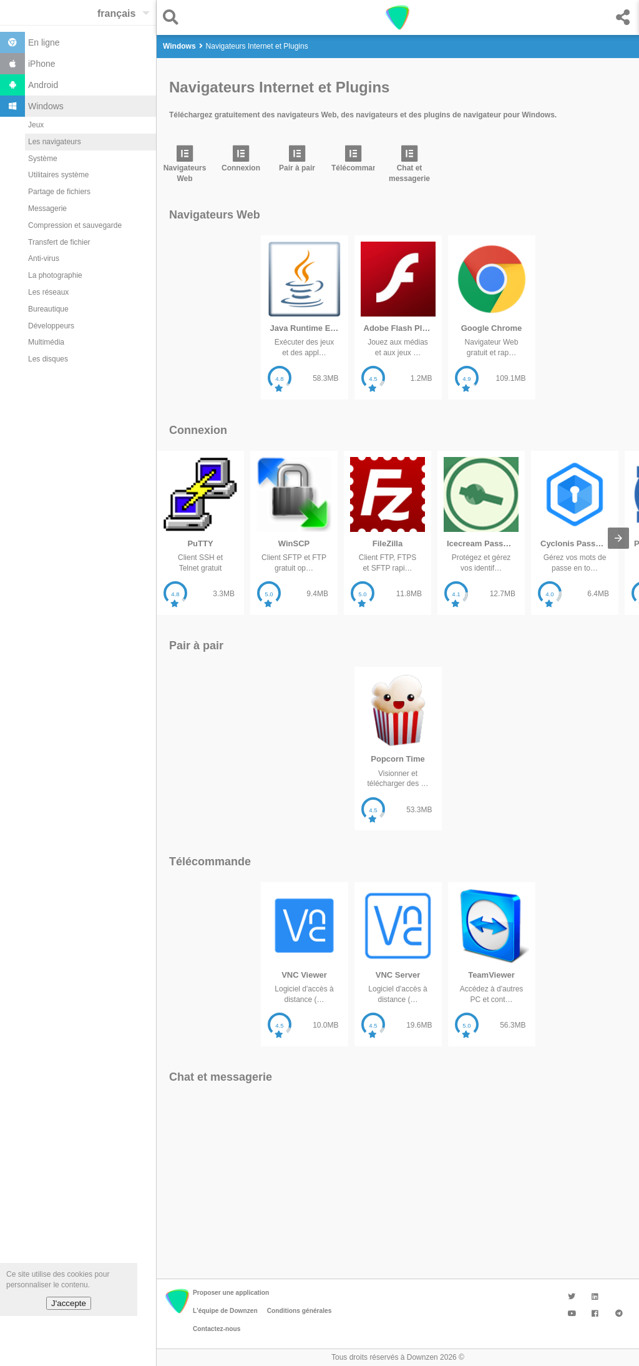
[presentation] (618, 538)
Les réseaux (48, 292)
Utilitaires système (58, 174)
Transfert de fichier (59, 242)
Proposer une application (231, 1292)
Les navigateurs (54, 141)
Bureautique (48, 309)
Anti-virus (43, 258)
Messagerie (47, 208)
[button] (174, 17)
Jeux (36, 124)
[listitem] (185, 167)
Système (42, 158)
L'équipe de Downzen (225, 1310)
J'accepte (68, 1303)
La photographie (55, 275)
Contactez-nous (216, 1328)
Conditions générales (299, 1310)
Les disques (48, 359)
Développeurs (51, 326)
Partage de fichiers (59, 191)
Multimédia (46, 342)
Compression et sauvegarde (75, 225)
